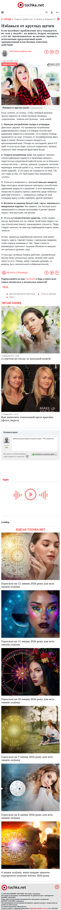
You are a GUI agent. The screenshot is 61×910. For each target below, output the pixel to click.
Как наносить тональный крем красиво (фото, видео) (27, 418)
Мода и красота (9, 64)
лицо (11, 297)
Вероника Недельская (20, 51)
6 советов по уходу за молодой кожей (26, 358)
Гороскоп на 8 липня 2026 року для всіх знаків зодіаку (27, 816)
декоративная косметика (22, 294)
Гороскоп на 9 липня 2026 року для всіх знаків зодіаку (27, 758)
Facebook (30, 279)
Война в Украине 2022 (47, 19)
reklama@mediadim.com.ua (38, 908)
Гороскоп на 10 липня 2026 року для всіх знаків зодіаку (27, 700)
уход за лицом (48, 294)
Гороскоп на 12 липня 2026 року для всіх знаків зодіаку (27, 585)
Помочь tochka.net (23, 19)
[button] (51, 12)
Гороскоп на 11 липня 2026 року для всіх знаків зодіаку (27, 643)
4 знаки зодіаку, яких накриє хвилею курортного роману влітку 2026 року (25, 874)
